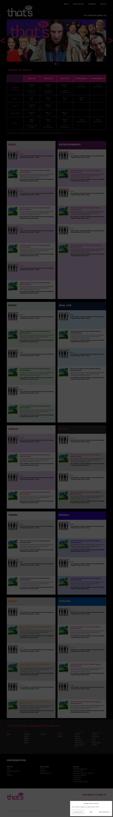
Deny (91, 812)
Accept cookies (78, 812)
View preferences (104, 812)
